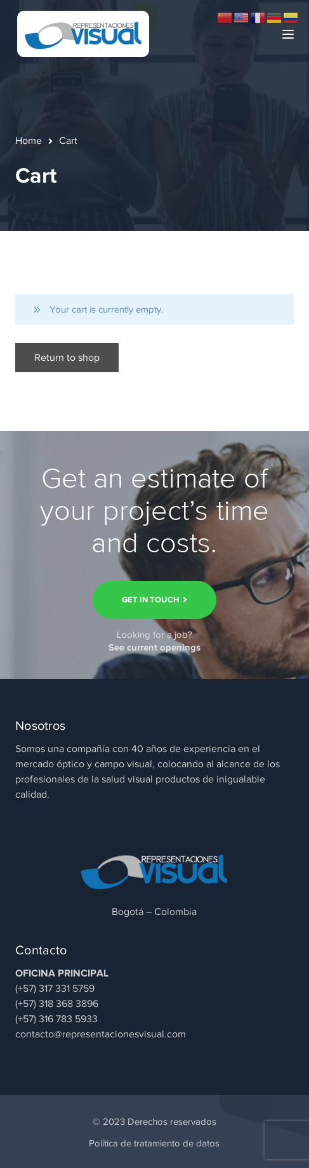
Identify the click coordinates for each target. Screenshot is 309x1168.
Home (28, 140)
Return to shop (67, 357)
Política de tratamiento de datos (154, 1143)
